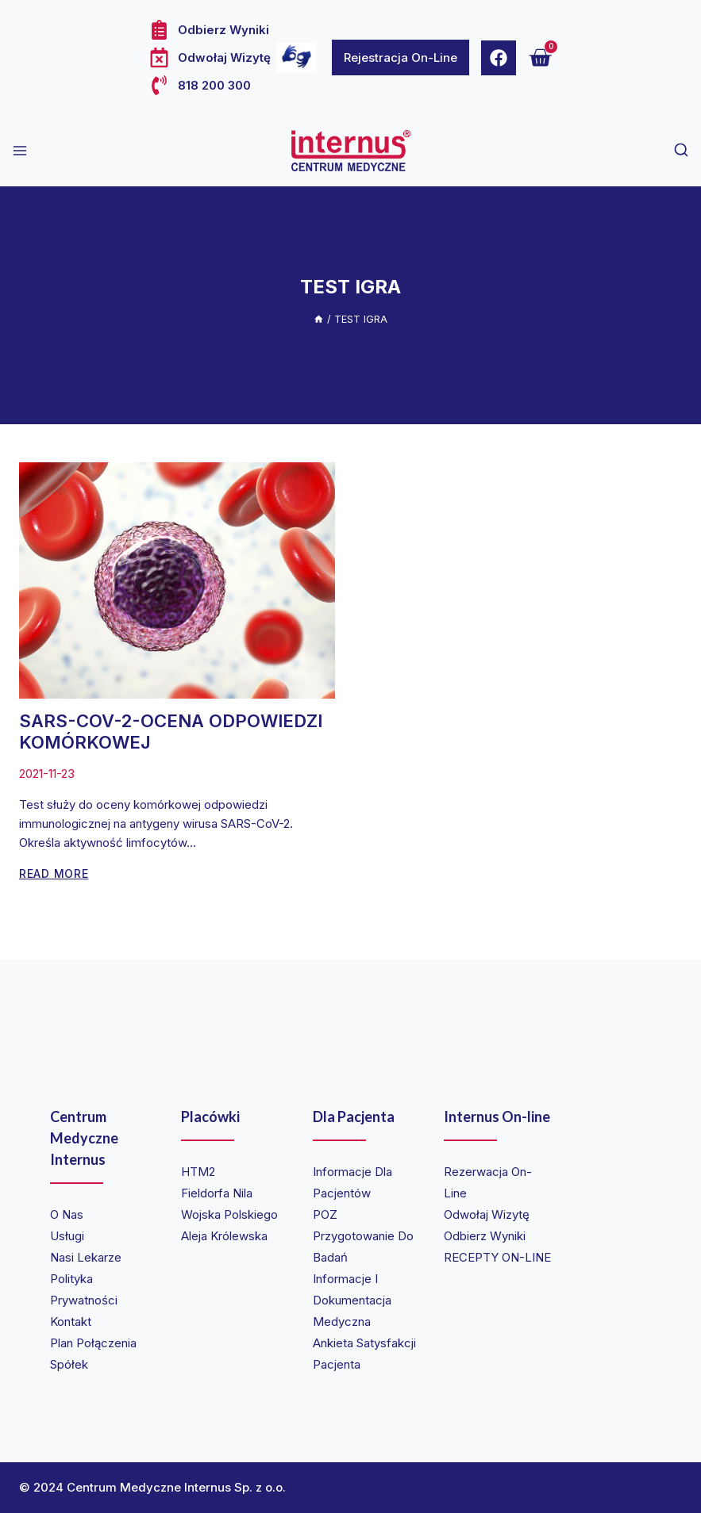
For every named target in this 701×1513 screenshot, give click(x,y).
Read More (53, 873)
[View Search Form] (681, 151)
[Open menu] (20, 151)
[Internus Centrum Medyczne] (350, 150)
